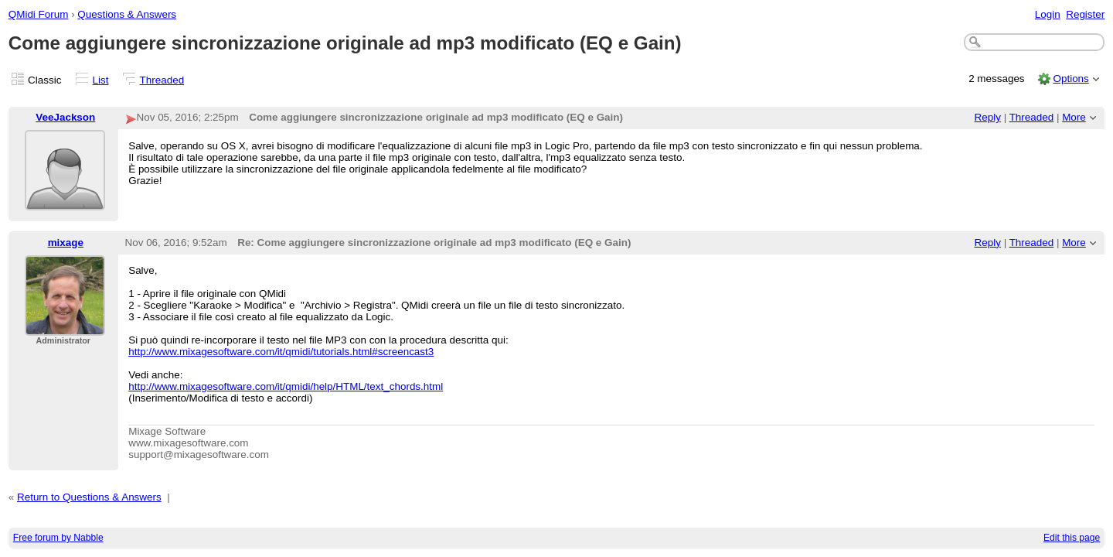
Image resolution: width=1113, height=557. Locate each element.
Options (1070, 78)
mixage (65, 242)
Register (1085, 14)
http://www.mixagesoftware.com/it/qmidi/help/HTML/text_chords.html (285, 386)
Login (1047, 14)
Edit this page (1071, 537)
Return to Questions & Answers (89, 497)
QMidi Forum (39, 14)
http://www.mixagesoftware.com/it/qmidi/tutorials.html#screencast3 (281, 351)
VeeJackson (65, 117)
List (101, 80)
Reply (988, 117)
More (1074, 117)
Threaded (162, 80)
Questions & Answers (126, 14)
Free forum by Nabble (58, 537)
